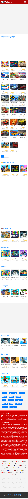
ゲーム (14, 474)
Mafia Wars (15, 364)
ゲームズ (24, 490)
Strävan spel (10, 400)
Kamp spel (11, 396)
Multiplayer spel (13, 407)
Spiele (11, 463)
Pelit (6, 479)
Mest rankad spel (7, 162)
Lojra (10, 472)
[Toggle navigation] (25, 2)
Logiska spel (5, 335)
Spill (10, 465)
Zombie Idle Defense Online (7, 364)
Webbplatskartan (17, 494)
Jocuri (20, 466)
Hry (14, 468)
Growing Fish (15, 258)
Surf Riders (15, 383)
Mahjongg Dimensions (15, 277)
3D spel (11, 403)
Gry (9, 468)
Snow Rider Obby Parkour (6, 383)
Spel (15, 465)
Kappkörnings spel (13, 393)
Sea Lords (5, 172)
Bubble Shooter (15, 239)
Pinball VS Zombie (15, 172)
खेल (16, 490)
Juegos (4, 463)
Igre (20, 468)
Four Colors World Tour (6, 258)
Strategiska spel (6, 286)
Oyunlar (8, 482)
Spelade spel (6, 228)
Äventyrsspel (21, 393)
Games (4, 461)
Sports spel (4, 373)
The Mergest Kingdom (15, 296)
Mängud (9, 470)
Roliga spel (4, 393)
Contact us (9, 494)
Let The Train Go (14, 345)
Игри (16, 472)
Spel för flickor (18, 403)
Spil (21, 465)
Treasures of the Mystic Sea (7, 239)
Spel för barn (5, 247)
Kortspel (4, 267)
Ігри (14, 466)
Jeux (24, 463)
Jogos (24, 461)
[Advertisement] (13, 19)
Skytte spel (4, 354)
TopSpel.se (8, 2)
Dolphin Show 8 (24, 258)
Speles (16, 470)
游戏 (19, 490)
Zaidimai (23, 470)
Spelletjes (18, 463)
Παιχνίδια (22, 472)
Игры (18, 461)
